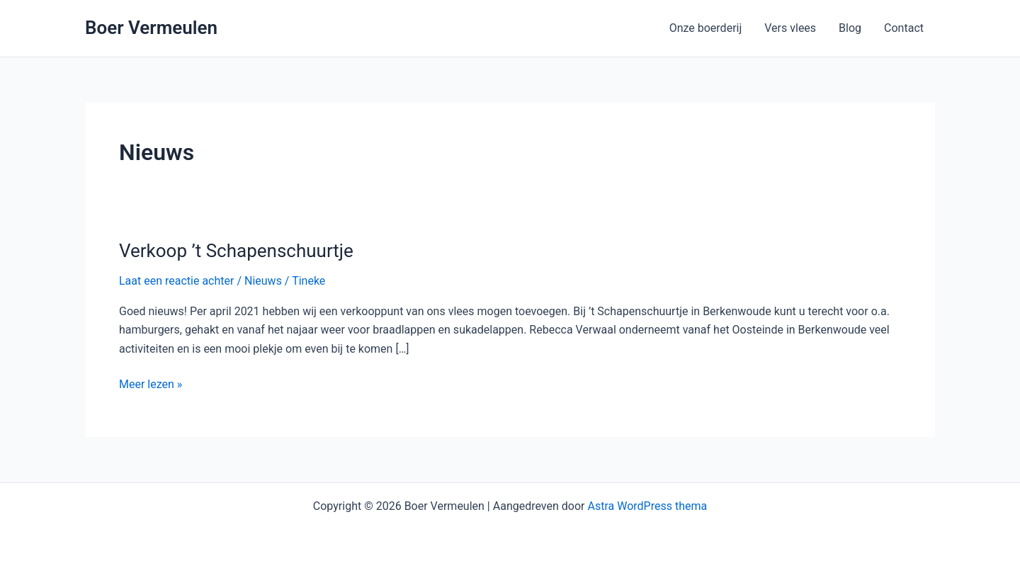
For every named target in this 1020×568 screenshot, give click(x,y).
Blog (850, 28)
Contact (904, 28)
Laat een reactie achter (176, 281)
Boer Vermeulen (151, 27)
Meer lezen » (150, 383)
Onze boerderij (705, 28)
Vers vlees (790, 28)
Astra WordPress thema (647, 506)
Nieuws (263, 281)
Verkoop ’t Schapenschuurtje (236, 250)
